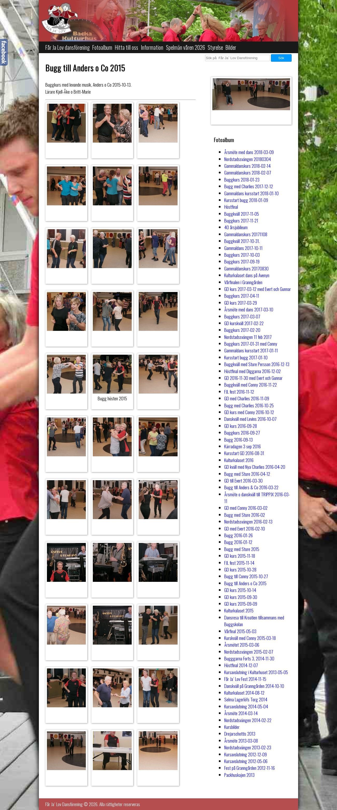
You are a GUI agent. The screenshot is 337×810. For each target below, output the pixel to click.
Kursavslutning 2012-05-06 (246, 761)
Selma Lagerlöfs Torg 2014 (245, 699)
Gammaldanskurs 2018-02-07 (247, 172)
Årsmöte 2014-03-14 (241, 713)
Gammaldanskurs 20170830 (246, 268)
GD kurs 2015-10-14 (240, 589)
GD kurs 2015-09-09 (240, 603)
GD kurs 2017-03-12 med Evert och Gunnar (257, 288)
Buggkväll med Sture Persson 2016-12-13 (256, 364)
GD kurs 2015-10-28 (240, 569)
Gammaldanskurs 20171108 (245, 234)
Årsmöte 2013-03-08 (241, 740)
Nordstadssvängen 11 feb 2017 (248, 336)
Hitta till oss (126, 47)
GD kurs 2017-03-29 (240, 302)
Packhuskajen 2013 (239, 774)
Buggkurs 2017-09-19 (241, 261)
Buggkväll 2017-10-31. (242, 241)
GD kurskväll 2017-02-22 (244, 323)
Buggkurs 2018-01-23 (241, 179)
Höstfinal (231, 206)
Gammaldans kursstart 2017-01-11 (251, 350)
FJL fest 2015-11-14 (239, 562)
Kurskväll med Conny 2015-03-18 (250, 637)
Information (152, 47)
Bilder (231, 47)
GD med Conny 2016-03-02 (246, 507)
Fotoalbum (102, 47)
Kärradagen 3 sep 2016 (242, 446)
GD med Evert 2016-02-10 (244, 528)
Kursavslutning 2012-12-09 (245, 754)
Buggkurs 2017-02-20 (242, 329)
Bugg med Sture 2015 (241, 549)
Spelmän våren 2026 (185, 47)
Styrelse (215, 47)
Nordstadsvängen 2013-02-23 (247, 747)
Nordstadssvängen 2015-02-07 (248, 651)
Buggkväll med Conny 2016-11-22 (250, 384)
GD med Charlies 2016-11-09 (246, 398)
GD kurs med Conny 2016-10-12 (249, 412)
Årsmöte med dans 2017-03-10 (248, 309)
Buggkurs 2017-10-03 (242, 254)
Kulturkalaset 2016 (239, 460)
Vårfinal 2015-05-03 (240, 631)
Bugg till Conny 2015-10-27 (246, 576)
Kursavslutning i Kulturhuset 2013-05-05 (256, 672)
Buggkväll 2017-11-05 (241, 213)
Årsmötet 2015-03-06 (241, 644)
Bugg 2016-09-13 (238, 439)
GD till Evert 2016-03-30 (243, 480)
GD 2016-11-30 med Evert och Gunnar (253, 377)
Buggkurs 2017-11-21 (241, 220)
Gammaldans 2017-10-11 (243, 248)
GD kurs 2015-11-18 (239, 555)
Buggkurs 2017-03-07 (242, 316)
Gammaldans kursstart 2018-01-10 (251, 193)
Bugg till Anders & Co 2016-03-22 (251, 487)
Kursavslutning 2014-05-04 (246, 706)
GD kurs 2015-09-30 (240, 596)
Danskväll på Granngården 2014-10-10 (254, 685)
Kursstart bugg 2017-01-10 (246, 357)
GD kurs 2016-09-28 (240, 425)
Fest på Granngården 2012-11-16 (249, 767)
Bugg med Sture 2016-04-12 (247, 473)
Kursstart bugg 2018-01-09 (246, 200)
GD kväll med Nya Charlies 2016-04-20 (254, 466)
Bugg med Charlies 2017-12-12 (248, 186)
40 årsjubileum (236, 227)
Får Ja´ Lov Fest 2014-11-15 (245, 678)
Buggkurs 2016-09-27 (242, 432)
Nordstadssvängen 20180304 (247, 159)
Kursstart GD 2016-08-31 (244, 453)
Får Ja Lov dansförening (67, 47)
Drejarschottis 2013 (239, 733)
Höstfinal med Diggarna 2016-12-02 (252, 371)
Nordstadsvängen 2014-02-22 (247, 720)
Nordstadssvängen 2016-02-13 (248, 521)
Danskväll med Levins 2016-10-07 (250, 418)
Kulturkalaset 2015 (239, 610)
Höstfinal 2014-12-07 (241, 665)
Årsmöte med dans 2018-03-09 (249, 152)
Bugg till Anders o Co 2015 (245, 583)
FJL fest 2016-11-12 (239, 391)
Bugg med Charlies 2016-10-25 (249, 405)
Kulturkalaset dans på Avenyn (246, 275)
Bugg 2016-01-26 (238, 535)
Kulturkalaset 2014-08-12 (244, 692)
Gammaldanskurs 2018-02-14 (247, 165)
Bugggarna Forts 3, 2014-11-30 (249, 658)
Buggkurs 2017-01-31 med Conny (250, 343)
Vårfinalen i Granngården (243, 282)
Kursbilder (232, 726)
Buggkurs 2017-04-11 (241, 295)
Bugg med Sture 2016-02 (244, 514)
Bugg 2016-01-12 (238, 542)
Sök (281, 58)
